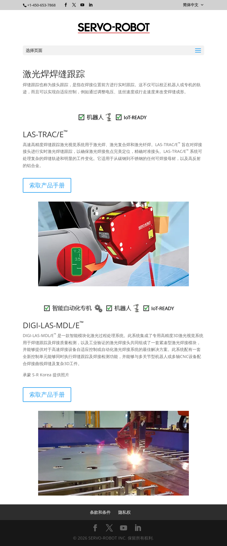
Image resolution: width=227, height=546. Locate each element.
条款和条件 (100, 512)
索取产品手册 (47, 185)
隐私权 (124, 512)
